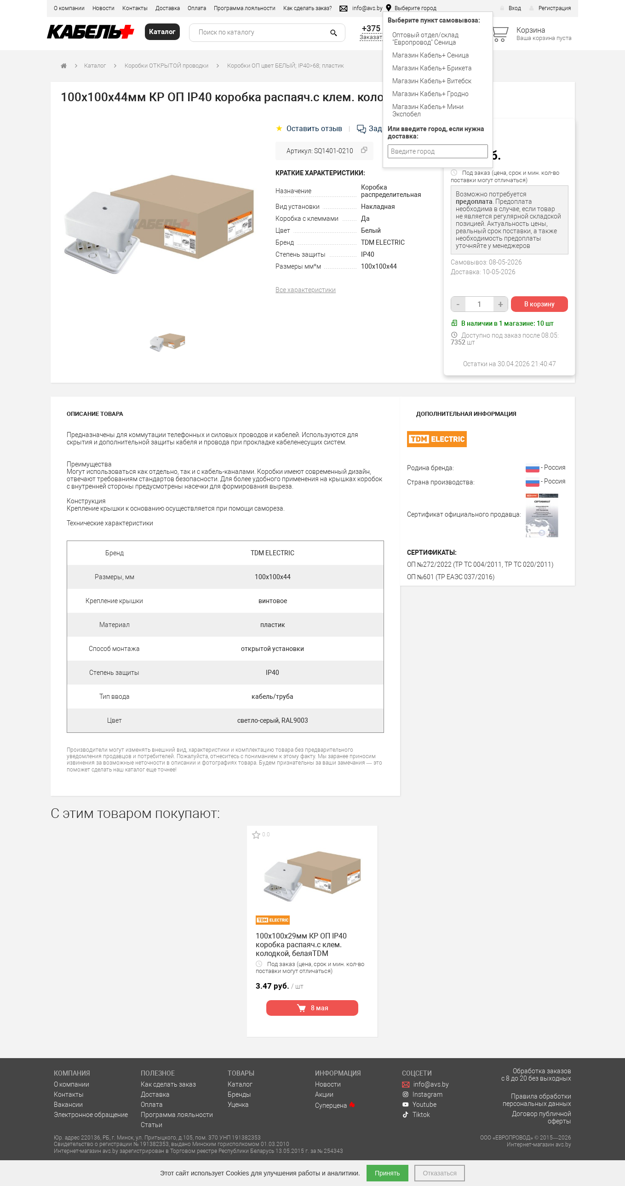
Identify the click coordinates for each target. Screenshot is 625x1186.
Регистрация (550, 8)
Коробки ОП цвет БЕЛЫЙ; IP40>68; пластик (285, 65)
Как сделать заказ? (307, 8)
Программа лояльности (244, 8)
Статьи (151, 1124)
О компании (69, 8)
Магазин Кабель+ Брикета (432, 68)
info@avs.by (425, 1084)
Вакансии (68, 1104)
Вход (510, 8)
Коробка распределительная (391, 191)
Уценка (238, 1104)
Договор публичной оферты (541, 1117)
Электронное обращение (91, 1114)
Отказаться (440, 1173)
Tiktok (416, 1114)
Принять (387, 1173)
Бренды (239, 1094)
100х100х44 (379, 266)
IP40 (367, 254)
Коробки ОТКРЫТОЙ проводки (166, 65)
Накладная (378, 206)
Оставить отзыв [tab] (309, 128)
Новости (103, 8)
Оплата (197, 8)
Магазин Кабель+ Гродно (430, 94)
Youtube (419, 1104)
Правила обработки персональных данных (537, 1100)
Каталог (95, 65)
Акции (324, 1094)
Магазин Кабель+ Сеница (430, 55)
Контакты (135, 8)
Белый (371, 230)
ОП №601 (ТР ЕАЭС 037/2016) (451, 577)
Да (365, 218)
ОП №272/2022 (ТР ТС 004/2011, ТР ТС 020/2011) (480, 564)
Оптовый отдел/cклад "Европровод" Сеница (425, 38)
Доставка (167, 8)
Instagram (422, 1094)
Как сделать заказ (168, 1084)
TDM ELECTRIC (383, 242)
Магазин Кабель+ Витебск (431, 81)
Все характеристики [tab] (305, 290)
